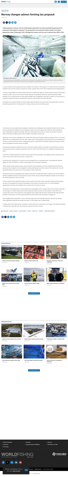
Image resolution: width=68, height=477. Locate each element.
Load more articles (34, 293)
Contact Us (5, 444)
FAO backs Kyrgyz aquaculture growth (33, 360)
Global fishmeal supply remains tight (11, 360)
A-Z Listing (5, 446)
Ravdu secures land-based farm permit (33, 339)
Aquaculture (4, 11)
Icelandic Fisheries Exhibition (33, 444)
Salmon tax (34, 211)
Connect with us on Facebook (3, 462)
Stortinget (41, 211)
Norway (29, 211)
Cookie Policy (30, 469)
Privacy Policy (38, 469)
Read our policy (16, 471)
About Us (50, 442)
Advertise (28, 442)
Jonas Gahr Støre (22, 211)
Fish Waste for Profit (53, 444)
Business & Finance (14, 211)
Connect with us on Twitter (7, 462)
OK (26, 470)
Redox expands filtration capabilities (55, 283)
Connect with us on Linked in (12, 462)
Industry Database (7, 442)
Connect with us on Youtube (20, 462)
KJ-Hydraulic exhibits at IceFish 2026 (55, 339)
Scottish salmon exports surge (31, 283)
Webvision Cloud (37, 473)
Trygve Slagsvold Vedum (49, 211)
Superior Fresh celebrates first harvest (11, 339)
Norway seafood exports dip (31, 260)
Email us (16, 462)
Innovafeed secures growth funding (10, 260)
